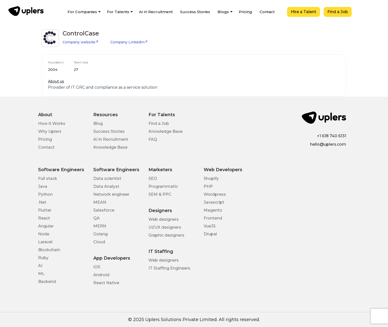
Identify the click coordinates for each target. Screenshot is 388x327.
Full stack (47, 178)
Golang (100, 234)
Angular (46, 226)
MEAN (99, 202)
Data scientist (107, 178)
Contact (267, 11)
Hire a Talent (303, 11)
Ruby (43, 257)
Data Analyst (106, 186)
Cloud (99, 242)
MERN (99, 226)
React (44, 218)
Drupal (210, 234)
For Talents (118, 11)
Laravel (45, 242)
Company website (80, 42)
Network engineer (111, 194)
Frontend (213, 218)
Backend (47, 281)
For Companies (82, 11)
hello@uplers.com (328, 144)
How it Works (51, 123)
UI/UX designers (164, 227)
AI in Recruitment (156, 11)
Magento (213, 210)
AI (40, 265)
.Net (42, 202)
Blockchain (49, 249)
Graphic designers (166, 235)
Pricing (245, 11)
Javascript (214, 202)
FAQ (152, 139)
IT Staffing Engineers (169, 268)
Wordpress (215, 194)
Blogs (223, 11)
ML (41, 273)
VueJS (210, 226)
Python (45, 194)
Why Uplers (49, 131)
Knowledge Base (110, 147)
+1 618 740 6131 (331, 136)
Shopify (211, 178)
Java (42, 186)
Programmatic (163, 186)
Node (43, 234)
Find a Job (337, 11)
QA (96, 218)
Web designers (163, 219)
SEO (152, 178)
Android (101, 274)
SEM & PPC (159, 194)
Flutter (44, 210)
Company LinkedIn (129, 42)
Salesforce (103, 210)
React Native (106, 282)
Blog (98, 123)
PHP (208, 186)
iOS (96, 267)
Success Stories (195, 11)
